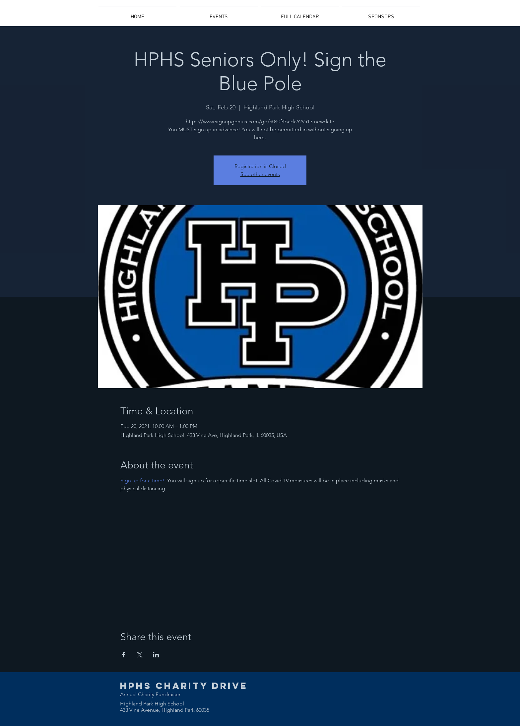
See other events (260, 174)
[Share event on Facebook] (123, 654)
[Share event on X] (140, 654)
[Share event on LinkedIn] (156, 654)
